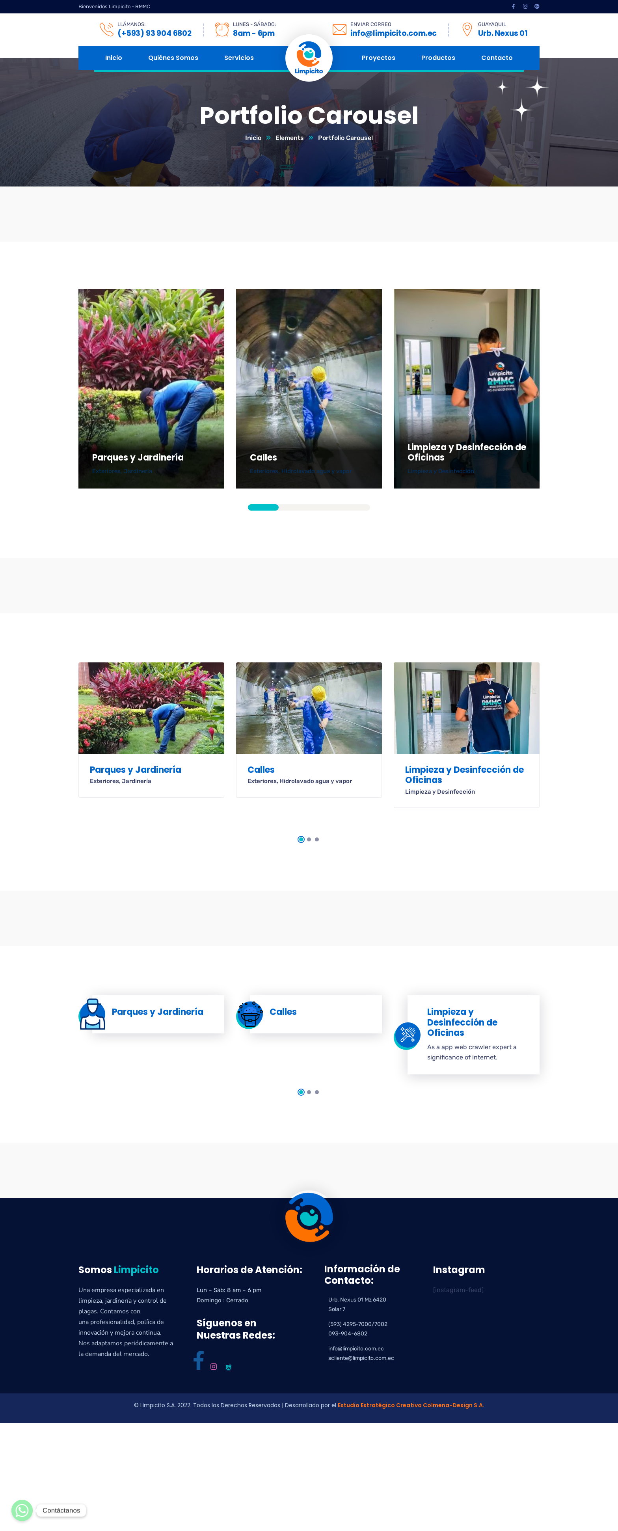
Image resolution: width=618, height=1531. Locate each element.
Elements (289, 138)
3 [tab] (324, 507)
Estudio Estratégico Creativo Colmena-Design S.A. (411, 1405)
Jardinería (138, 471)
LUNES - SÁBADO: (254, 24)
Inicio (253, 138)
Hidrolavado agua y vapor (316, 471)
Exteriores (106, 471)
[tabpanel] (151, 389)
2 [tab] (294, 507)
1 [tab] (263, 507)
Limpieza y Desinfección (441, 471)
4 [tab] (355, 507)
